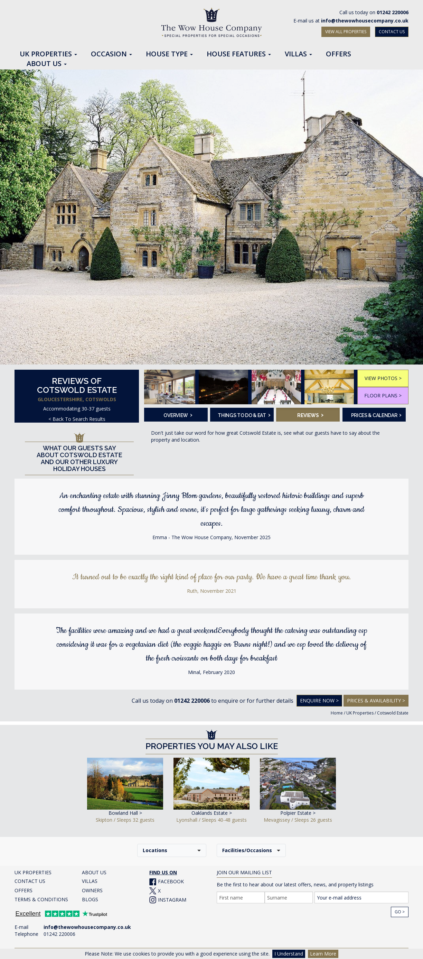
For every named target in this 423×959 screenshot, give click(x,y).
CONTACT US (392, 32)
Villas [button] (298, 54)
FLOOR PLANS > (383, 395)
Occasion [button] (111, 54)
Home (337, 713)
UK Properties (360, 713)
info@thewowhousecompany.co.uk (364, 20)
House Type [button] (169, 54)
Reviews (310, 414)
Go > (400, 912)
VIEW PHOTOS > (383, 378)
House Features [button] (239, 54)
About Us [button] (47, 64)
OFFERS (23, 890)
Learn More (323, 953)
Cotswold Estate (392, 713)
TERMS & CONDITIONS (41, 899)
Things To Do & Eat (243, 414)
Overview (177, 414)
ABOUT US (94, 872)
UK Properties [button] (48, 54)
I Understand (288, 953)
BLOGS (90, 899)
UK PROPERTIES (33, 872)
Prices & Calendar (376, 414)
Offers (338, 54)
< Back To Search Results (76, 419)
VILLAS (89, 881)
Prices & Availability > (376, 700)
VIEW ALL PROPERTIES (345, 32)
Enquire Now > (319, 700)
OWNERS (92, 890)
